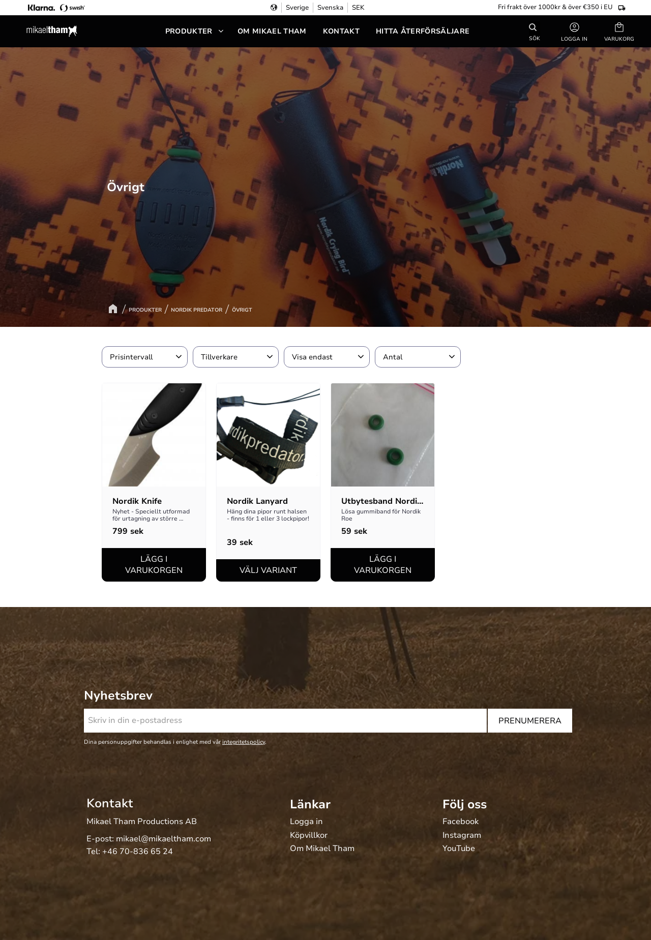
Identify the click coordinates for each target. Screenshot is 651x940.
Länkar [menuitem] (310, 804)
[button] (619, 31)
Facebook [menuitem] (460, 822)
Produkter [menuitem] (189, 31)
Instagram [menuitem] (461, 835)
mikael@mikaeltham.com (163, 838)
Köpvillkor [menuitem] (309, 835)
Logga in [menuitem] (306, 822)
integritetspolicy (243, 742)
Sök (534, 38)
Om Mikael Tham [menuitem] (272, 31)
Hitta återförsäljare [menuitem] (422, 31)
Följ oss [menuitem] (464, 804)
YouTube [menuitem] (458, 849)
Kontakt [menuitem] (341, 31)
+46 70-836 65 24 (137, 851)
